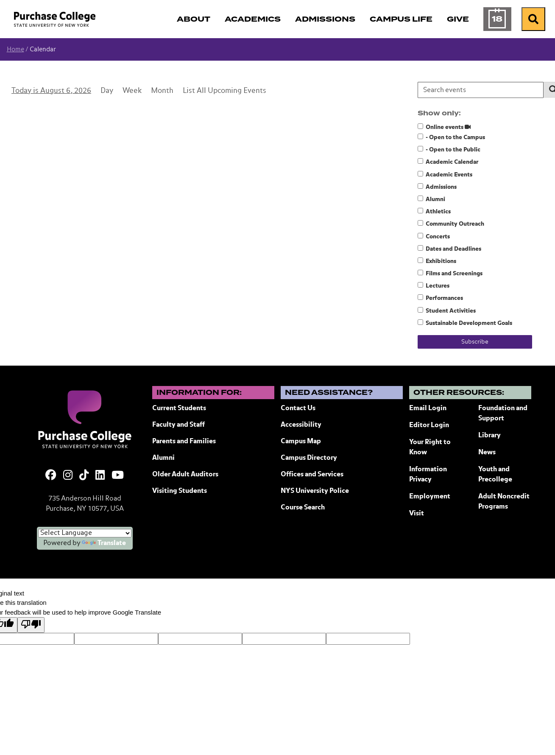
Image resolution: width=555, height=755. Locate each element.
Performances (440, 297)
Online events (444, 126)
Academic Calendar (448, 161)
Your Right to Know (430, 447)
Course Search (303, 507)
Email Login (427, 408)
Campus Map (301, 441)
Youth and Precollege (495, 474)
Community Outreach (451, 223)
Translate (104, 543)
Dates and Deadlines (449, 248)
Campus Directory (309, 458)
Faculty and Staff (178, 425)
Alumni (431, 199)
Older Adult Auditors (185, 474)
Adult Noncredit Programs (504, 501)
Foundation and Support (502, 413)
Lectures (433, 285)
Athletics (434, 211)
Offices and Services (312, 474)
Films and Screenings (450, 273)
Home (15, 49)
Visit (416, 513)
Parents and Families (184, 441)
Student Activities (447, 310)
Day (106, 91)
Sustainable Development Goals (465, 322)
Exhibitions (437, 260)
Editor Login (429, 425)
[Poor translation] (31, 625)
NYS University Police (315, 491)
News (487, 452)
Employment (429, 496)
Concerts (434, 236)
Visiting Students (179, 491)
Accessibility (301, 425)
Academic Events (445, 174)
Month (162, 91)
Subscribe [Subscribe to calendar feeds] (474, 342)
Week (132, 91)
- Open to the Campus (451, 137)
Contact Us (298, 408)
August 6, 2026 (65, 91)
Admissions (437, 186)
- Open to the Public (449, 149)
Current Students (179, 408)
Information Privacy (428, 474)
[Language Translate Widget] (84, 533)
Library (489, 435)
